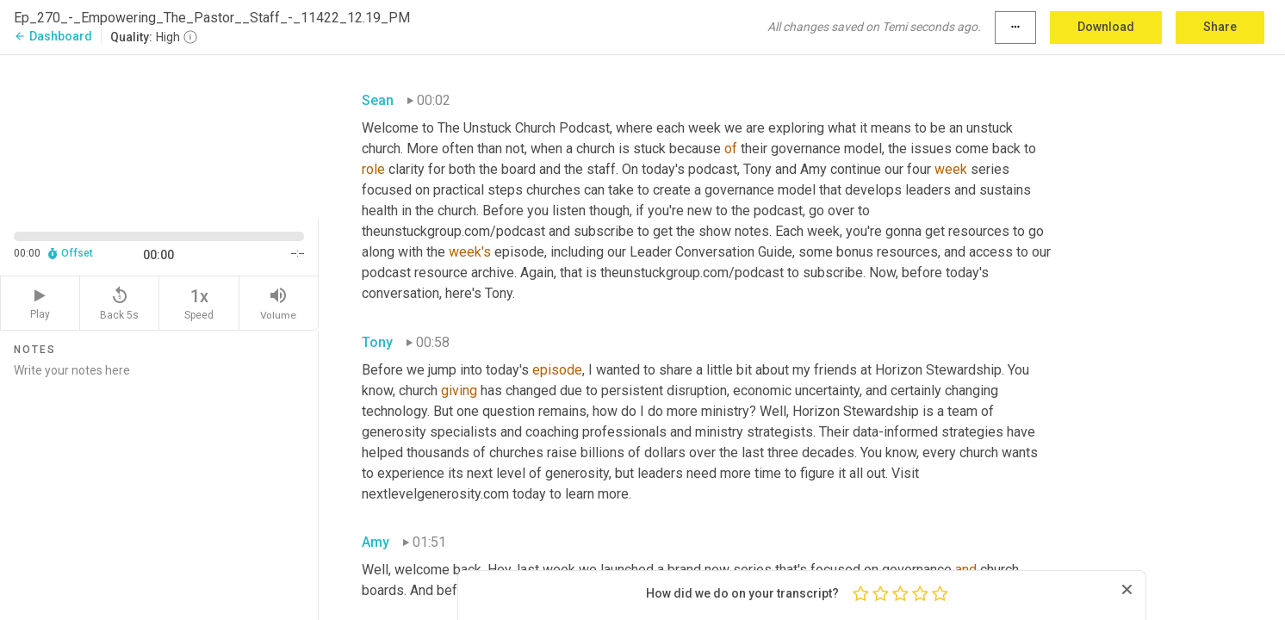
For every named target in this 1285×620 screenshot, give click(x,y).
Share (1220, 27)
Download (1105, 27)
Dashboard (53, 36)
